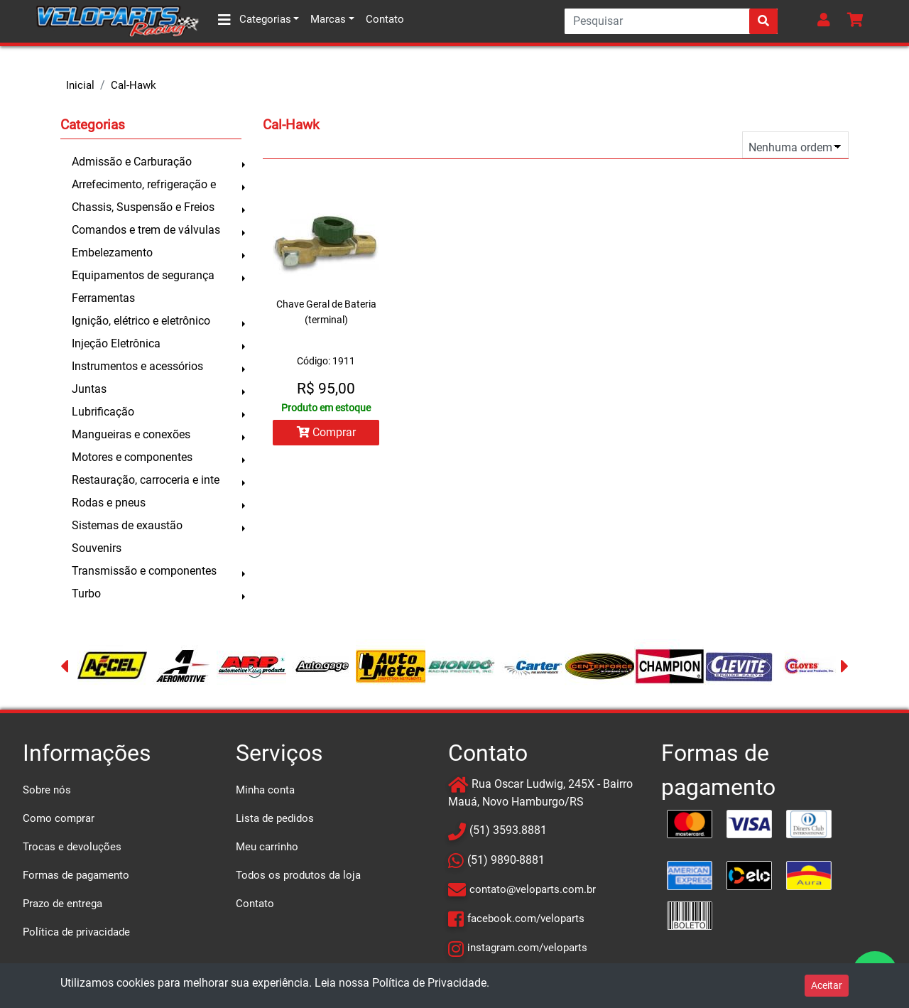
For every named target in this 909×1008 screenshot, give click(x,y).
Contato (385, 19)
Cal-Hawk (133, 85)
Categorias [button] (254, 20)
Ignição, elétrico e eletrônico (141, 320)
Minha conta (265, 790)
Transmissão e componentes (144, 571)
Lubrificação (103, 411)
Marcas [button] (328, 19)
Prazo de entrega (62, 903)
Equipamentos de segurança (143, 275)
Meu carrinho (267, 846)
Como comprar (58, 818)
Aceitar (826, 985)
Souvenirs (96, 548)
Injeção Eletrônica (116, 343)
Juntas (89, 389)
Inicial (80, 85)
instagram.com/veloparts (527, 947)
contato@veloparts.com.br (532, 889)
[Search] (671, 21)
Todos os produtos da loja (298, 875)
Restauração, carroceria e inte (145, 480)
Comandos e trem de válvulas (146, 230)
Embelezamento (112, 252)
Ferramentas (103, 298)
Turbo (86, 593)
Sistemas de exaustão (127, 525)
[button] (827, 21)
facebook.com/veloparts (525, 918)
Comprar (326, 432)
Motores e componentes (132, 457)
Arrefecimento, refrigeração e (144, 184)
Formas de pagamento (76, 875)
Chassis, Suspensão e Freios (143, 207)
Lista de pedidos (275, 818)
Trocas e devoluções (72, 846)
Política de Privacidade (429, 983)
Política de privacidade (76, 932)
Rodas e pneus (109, 502)
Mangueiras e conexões (131, 434)
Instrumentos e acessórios (137, 366)
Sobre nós (47, 790)
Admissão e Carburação (132, 161)
